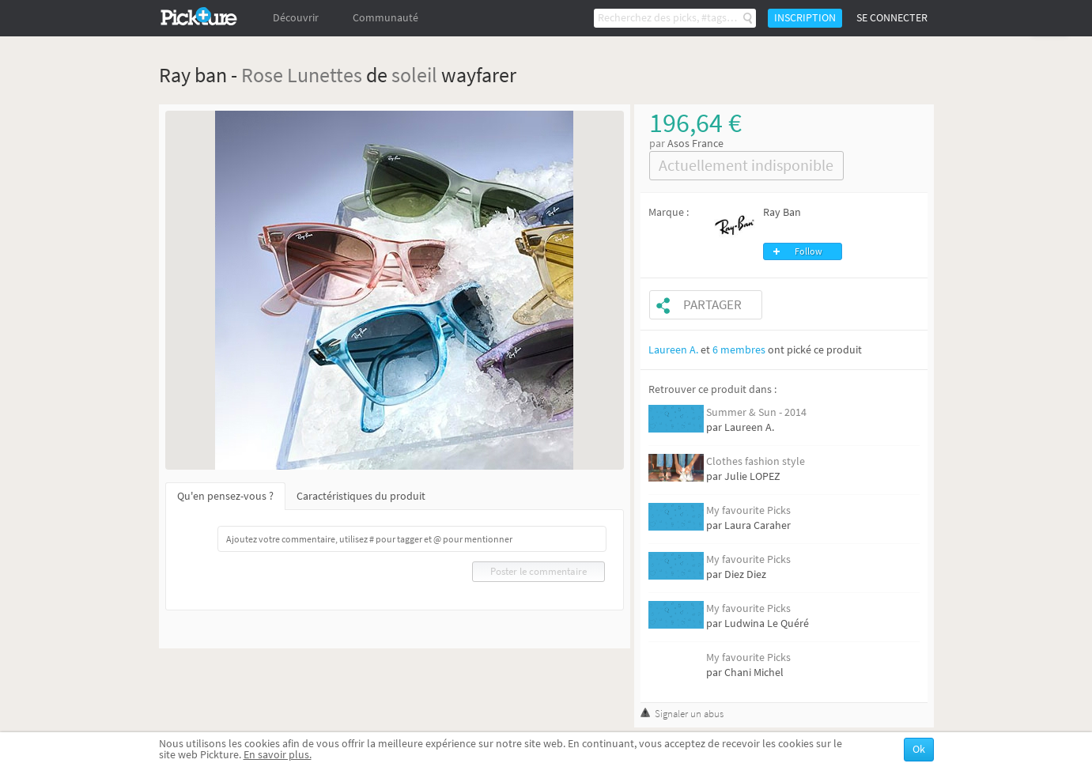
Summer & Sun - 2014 (756, 412)
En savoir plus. (278, 754)
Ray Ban (782, 212)
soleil (414, 75)
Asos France (695, 143)
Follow (808, 251)
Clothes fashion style (755, 461)
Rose (262, 75)
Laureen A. (673, 349)
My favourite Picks (748, 510)
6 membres (738, 349)
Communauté (385, 17)
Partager (712, 305)
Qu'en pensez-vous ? (225, 496)
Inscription (805, 17)
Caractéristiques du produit (361, 496)
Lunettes (324, 75)
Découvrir (296, 17)
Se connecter (892, 17)
